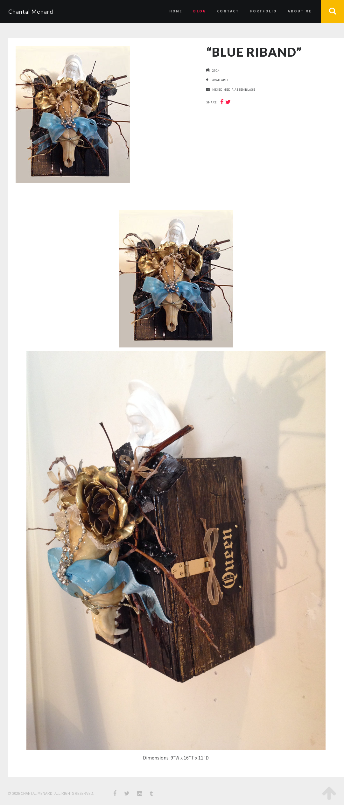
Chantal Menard (30, 11)
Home (176, 11)
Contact (228, 11)
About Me (300, 11)
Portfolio (263, 11)
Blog (199, 11)
